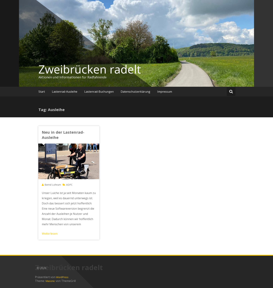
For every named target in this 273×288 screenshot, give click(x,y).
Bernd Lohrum (53, 184)
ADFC (69, 184)
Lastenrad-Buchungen (99, 92)
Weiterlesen (49, 234)
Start (41, 92)
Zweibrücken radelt (89, 69)
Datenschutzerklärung (135, 92)
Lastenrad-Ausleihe (64, 92)
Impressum (164, 92)
